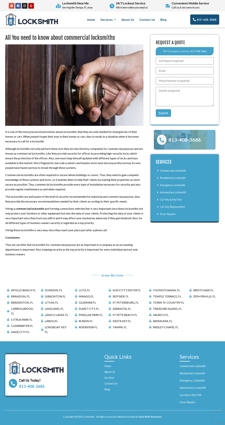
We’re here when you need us (132, 7)
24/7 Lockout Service (130, 3)
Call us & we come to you (185, 7)
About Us (127, 19)
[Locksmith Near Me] (58, 6)
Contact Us (147, 19)
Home (91, 19)
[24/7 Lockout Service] (112, 6)
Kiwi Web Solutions (150, 416)
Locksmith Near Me (75, 3)
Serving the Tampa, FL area (77, 7)
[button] (108, 19)
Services (108, 19)
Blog (163, 19)
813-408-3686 (199, 51)
